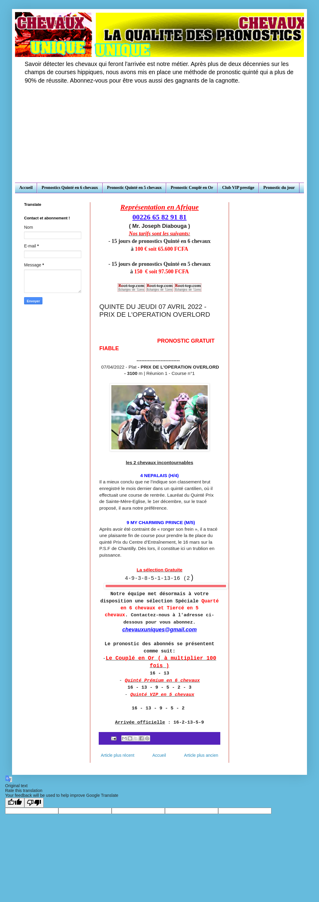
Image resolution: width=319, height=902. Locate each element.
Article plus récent (117, 755)
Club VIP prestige (238, 187)
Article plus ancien (201, 755)
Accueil (26, 187)
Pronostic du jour (279, 187)
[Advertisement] (159, 137)
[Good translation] (14, 803)
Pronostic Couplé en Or (192, 187)
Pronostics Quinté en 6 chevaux (70, 187)
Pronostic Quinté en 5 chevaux (134, 187)
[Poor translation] (34, 803)
